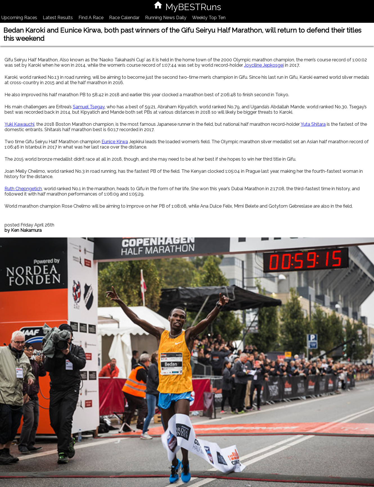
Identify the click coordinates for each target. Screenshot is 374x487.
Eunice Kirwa (115, 141)
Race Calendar (124, 17)
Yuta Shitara (313, 124)
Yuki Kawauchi (19, 124)
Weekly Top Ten (209, 17)
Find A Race (90, 17)
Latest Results (58, 17)
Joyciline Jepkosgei (264, 65)
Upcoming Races (19, 17)
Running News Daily (165, 17)
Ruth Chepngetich (23, 188)
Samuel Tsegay (89, 106)
